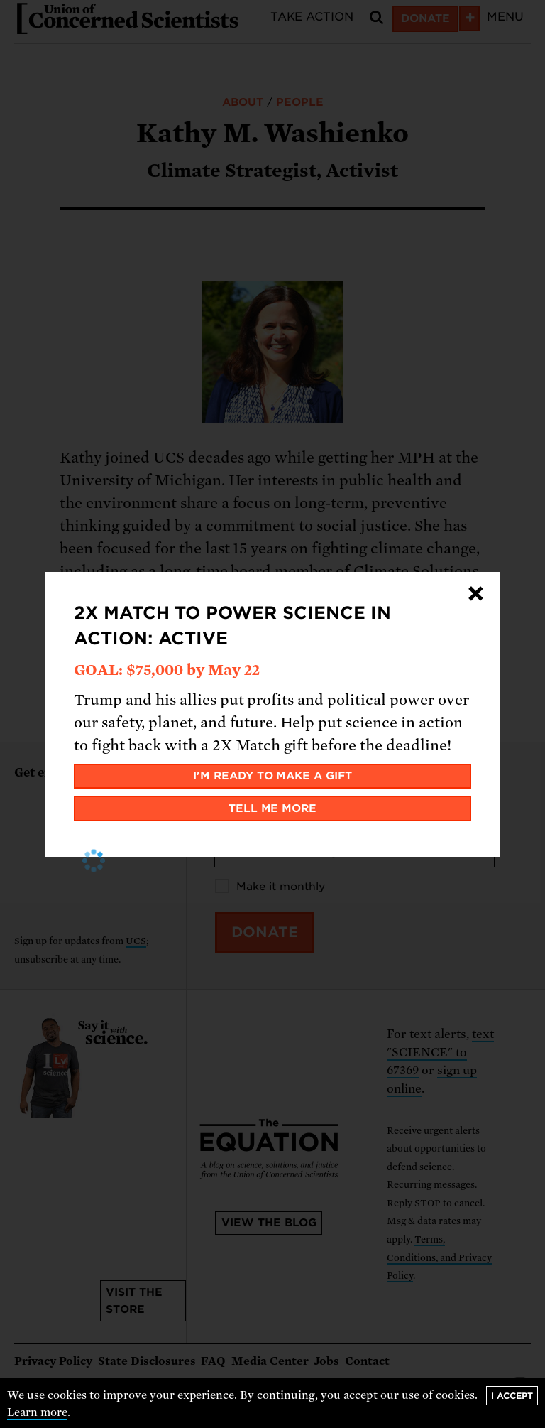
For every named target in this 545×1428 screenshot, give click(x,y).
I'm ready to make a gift (273, 775)
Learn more (37, 1412)
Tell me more (273, 808)
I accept (512, 1395)
